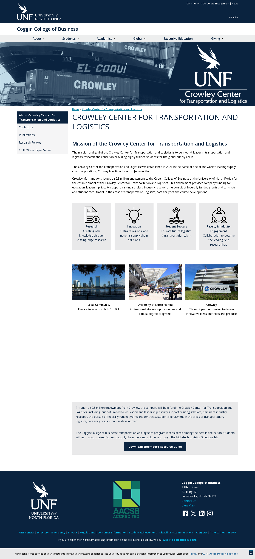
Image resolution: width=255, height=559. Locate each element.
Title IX (214, 532)
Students (69, 39)
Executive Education (178, 39)
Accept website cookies (223, 553)
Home (75, 109)
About (37, 39)
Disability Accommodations (176, 532)
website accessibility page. (180, 539)
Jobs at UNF (229, 532)
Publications (27, 135)
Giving (215, 39)
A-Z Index (233, 17)
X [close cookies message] (251, 553)
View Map (188, 505)
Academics (104, 39)
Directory (43, 532)
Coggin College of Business (47, 29)
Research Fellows (30, 142)
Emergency (58, 532)
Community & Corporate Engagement (207, 3)
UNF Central (26, 532)
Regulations (87, 532)
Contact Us (26, 127)
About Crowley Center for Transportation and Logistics (39, 117)
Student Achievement (143, 532)
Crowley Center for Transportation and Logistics (112, 109)
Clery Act (201, 532)
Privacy (193, 553)
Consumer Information (112, 532)
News (235, 3)
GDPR (205, 553)
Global (137, 39)
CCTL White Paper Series (35, 150)
